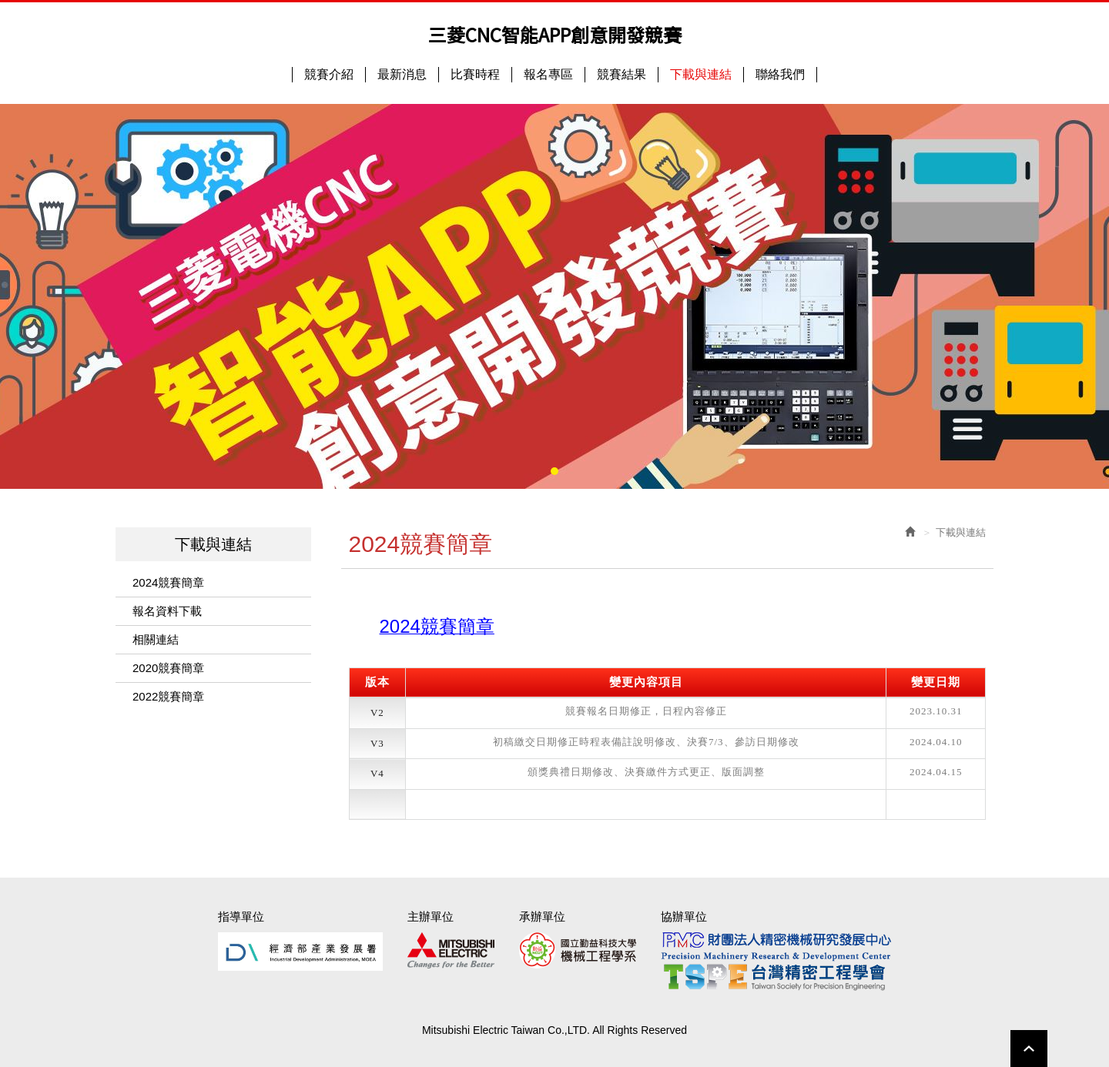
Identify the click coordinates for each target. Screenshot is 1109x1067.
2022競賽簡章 (168, 696)
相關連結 (155, 639)
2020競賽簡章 (168, 667)
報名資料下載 (167, 610)
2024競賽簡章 (168, 582)
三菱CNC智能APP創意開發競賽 (555, 35)
